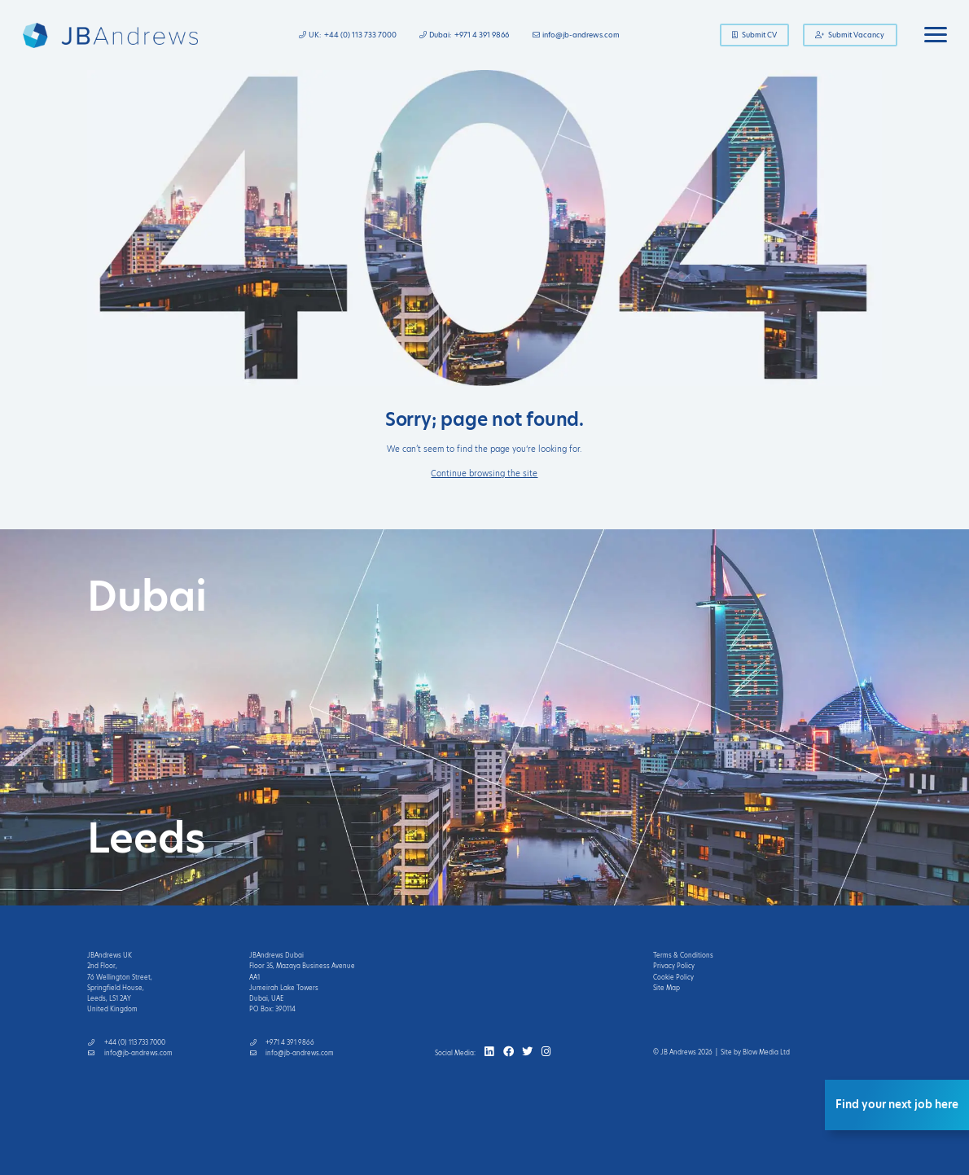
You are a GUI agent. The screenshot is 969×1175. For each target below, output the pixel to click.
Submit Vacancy (850, 35)
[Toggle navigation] (935, 35)
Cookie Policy (673, 977)
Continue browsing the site (484, 473)
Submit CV (755, 35)
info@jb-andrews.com (581, 35)
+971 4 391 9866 (481, 35)
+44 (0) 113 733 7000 (360, 35)
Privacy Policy (674, 966)
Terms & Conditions (683, 955)
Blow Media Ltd (766, 1052)
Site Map (666, 988)
